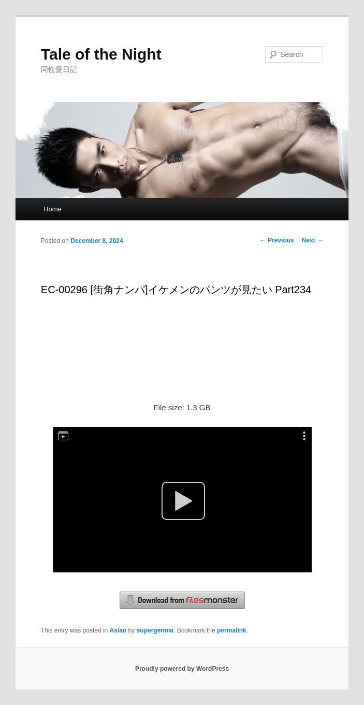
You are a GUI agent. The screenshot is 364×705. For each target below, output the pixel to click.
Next (312, 240)
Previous (277, 240)
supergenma (155, 630)
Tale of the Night (101, 54)
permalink (231, 630)
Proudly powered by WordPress (182, 668)
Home (52, 209)
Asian (118, 630)
